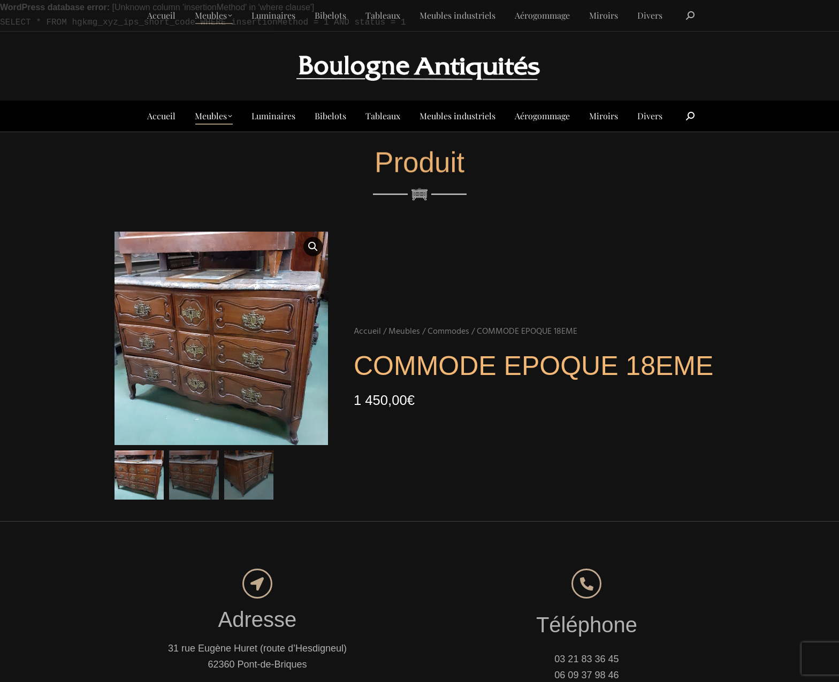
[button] (313, 246)
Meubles (404, 332)
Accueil (367, 332)
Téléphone (586, 625)
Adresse (257, 619)
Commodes (448, 332)
